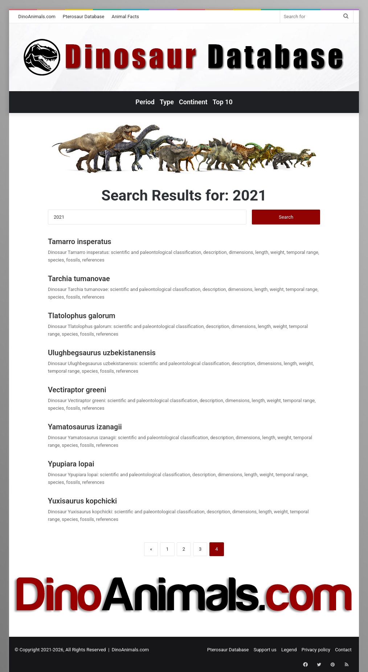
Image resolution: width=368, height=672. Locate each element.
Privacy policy (316, 649)
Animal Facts (125, 16)
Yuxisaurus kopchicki (82, 501)
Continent (193, 102)
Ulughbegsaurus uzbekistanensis (102, 352)
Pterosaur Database (84, 16)
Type (167, 102)
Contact (343, 649)
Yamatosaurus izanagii (85, 426)
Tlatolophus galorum (81, 315)
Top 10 (223, 102)
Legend (289, 649)
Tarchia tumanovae (79, 278)
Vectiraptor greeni (77, 389)
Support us (265, 649)
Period (145, 102)
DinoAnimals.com (37, 16)
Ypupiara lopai (71, 464)
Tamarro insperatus (79, 241)
